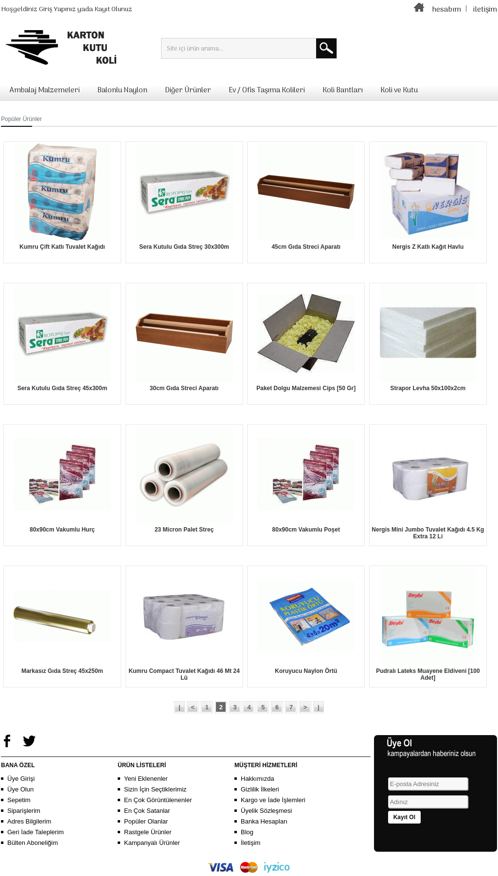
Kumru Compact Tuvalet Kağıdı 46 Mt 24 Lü (184, 674)
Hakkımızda (257, 778)
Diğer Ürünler (188, 90)
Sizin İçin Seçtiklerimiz (155, 789)
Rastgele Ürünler (148, 832)
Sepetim (19, 800)
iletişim (485, 9)
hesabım (446, 9)
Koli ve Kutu (399, 90)
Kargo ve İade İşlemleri (273, 800)
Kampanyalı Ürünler (152, 842)
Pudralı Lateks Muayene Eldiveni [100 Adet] (428, 674)
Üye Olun (20, 789)
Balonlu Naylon (122, 90)
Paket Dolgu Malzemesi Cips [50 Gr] (306, 388)
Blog (247, 832)
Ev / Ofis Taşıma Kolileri (267, 90)
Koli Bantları (342, 90)
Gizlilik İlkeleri (260, 789)
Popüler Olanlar (146, 821)
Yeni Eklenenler (146, 778)
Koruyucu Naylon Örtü (306, 671)
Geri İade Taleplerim (35, 832)
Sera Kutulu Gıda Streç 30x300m (184, 246)
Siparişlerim (23, 810)
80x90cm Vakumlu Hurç (62, 529)
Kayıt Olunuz (113, 9)
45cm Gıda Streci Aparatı (305, 246)
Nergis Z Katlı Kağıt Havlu (428, 246)
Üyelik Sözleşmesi (266, 810)
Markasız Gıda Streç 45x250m (62, 671)
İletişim (250, 842)
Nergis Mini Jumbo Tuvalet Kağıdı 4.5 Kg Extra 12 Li (428, 533)
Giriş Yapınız (57, 9)
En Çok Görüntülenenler (158, 800)
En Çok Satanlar (147, 810)
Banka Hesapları (264, 821)
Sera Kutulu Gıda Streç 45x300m (62, 388)
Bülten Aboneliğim (32, 842)
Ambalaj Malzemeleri (45, 90)
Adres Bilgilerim (29, 821)
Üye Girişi (21, 778)
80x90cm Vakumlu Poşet (306, 529)
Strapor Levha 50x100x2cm (427, 388)
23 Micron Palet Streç (184, 529)
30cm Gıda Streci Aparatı (184, 388)
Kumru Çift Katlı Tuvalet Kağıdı (62, 246)
